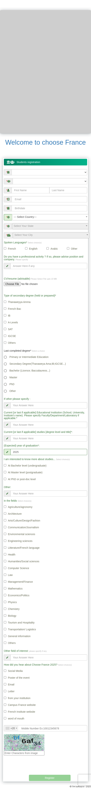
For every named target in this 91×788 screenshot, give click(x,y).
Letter (11, 691)
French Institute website (21, 711)
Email (11, 684)
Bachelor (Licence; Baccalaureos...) (29, 370)
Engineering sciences (20, 540)
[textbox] (50, 225)
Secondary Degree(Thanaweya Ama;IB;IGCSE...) (37, 363)
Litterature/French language (24, 547)
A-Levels (13, 322)
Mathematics (15, 588)
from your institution (19, 698)
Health (11, 554)
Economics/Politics (18, 595)
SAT (10, 329)
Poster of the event (19, 677)
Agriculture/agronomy (20, 506)
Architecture (15, 513)
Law (10, 574)
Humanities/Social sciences (23, 561)
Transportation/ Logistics (22, 629)
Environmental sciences (21, 534)
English (33, 248)
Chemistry (14, 608)
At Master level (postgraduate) (25, 472)
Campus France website (22, 704)
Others (12, 342)
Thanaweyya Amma (19, 302)
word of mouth (16, 718)
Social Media (15, 670)
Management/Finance (20, 581)
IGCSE (12, 336)
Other (74, 248)
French (12, 248)
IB (9, 315)
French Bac (14, 308)
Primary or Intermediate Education (28, 356)
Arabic (54, 248)
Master (13, 377)
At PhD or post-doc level (22, 479)
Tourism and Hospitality (21, 622)
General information (19, 636)
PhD (11, 384)
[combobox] (50, 217)
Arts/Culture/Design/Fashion (24, 520)
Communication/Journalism (23, 527)
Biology (12, 615)
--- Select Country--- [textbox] (25, 216)
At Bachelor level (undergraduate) (27, 465)
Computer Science (18, 568)
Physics (12, 602)
